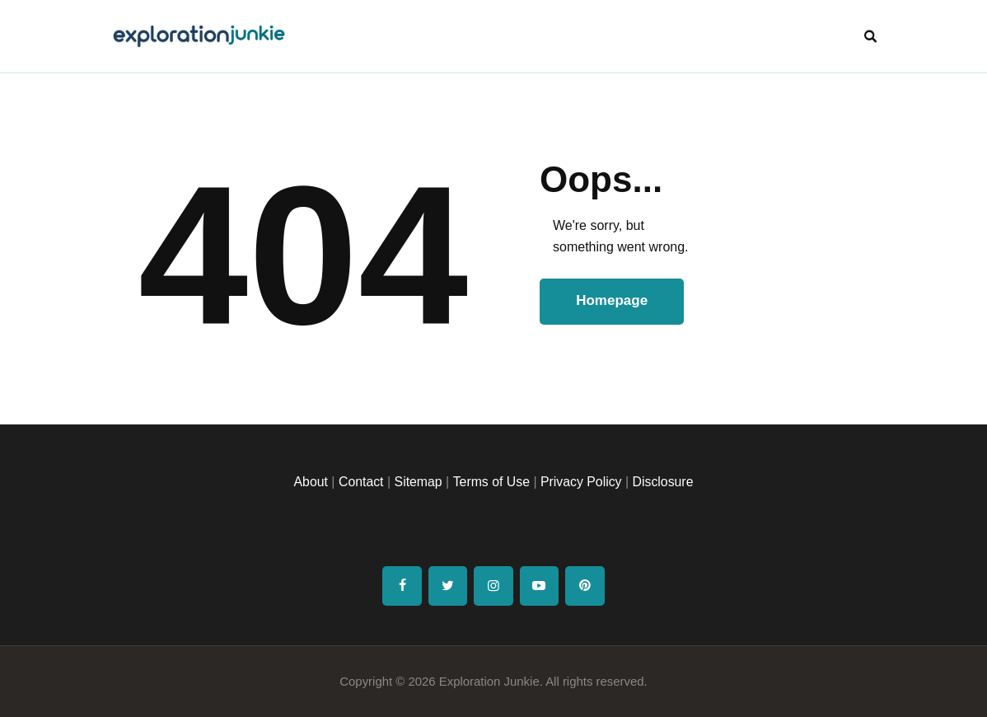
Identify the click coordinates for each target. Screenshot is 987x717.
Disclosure (664, 482)
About (309, 482)
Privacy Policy (581, 482)
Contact (359, 482)
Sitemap (417, 482)
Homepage (612, 301)
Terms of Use (491, 482)
